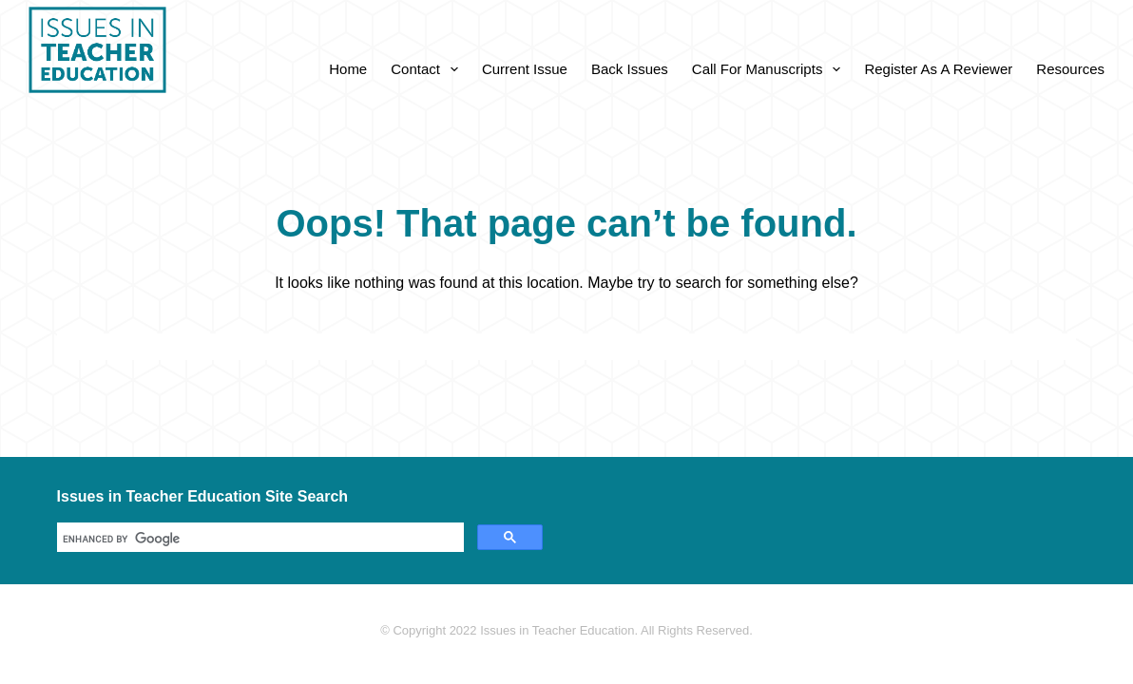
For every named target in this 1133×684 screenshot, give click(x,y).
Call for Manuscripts (770, 69)
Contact (428, 69)
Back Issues (629, 69)
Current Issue (524, 69)
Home (348, 69)
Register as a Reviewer (938, 69)
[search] (258, 538)
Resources (1070, 69)
